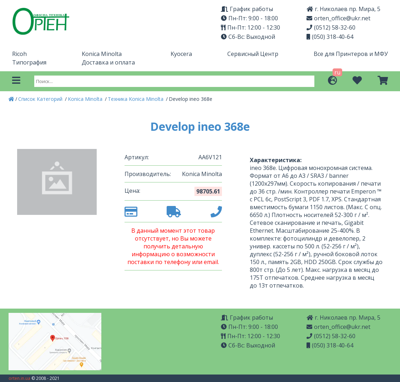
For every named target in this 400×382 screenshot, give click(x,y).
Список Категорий (41, 99)
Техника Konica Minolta (136, 99)
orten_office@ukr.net (338, 18)
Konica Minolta (102, 54)
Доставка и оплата (108, 62)
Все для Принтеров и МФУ (351, 54)
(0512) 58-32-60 (331, 27)
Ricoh (19, 54)
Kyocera (181, 54)
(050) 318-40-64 (330, 37)
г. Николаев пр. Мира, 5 (343, 9)
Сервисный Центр (252, 54)
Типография (29, 62)
